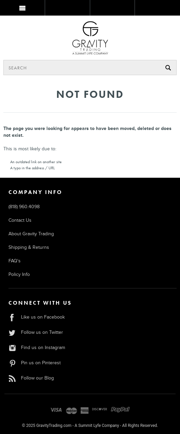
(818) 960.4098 (24, 207)
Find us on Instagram (36, 347)
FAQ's (14, 261)
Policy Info (19, 274)
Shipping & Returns (28, 247)
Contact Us (20, 220)
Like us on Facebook (36, 317)
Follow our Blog (31, 378)
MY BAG (156, 9)
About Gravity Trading (31, 234)
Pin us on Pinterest (34, 363)
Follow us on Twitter (35, 332)
